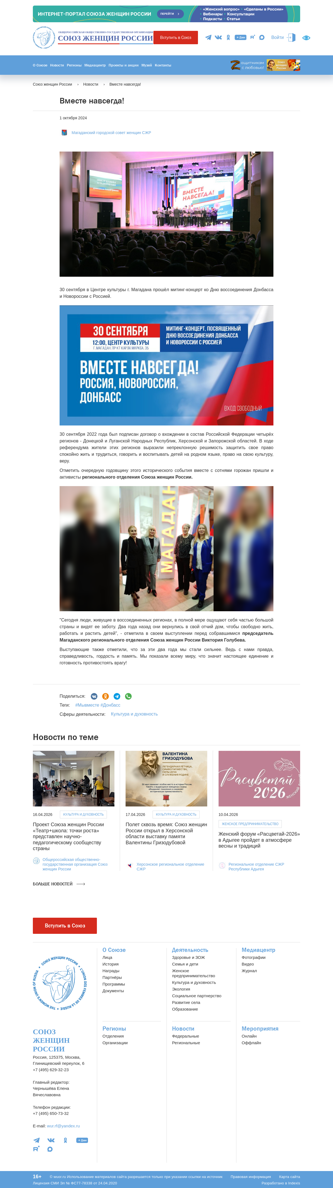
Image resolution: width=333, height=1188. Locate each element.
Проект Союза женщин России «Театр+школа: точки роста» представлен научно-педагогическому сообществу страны (68, 836)
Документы (113, 990)
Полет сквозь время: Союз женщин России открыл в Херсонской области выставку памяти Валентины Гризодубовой (166, 833)
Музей (146, 65)
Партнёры (112, 977)
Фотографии (254, 957)
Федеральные (185, 1036)
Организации (115, 1042)
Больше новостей (59, 884)
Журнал (249, 970)
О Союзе (40, 65)
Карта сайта (289, 1177)
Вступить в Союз (175, 37)
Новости (57, 65)
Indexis (294, 1183)
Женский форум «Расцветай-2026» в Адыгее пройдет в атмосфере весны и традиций (259, 840)
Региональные (186, 1042)
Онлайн (249, 1036)
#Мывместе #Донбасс (97, 705)
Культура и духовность (134, 714)
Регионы (74, 65)
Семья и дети (185, 964)
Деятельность (190, 950)
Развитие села (186, 1002)
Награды (110, 970)
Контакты (163, 65)
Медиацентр (95, 65)
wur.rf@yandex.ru (63, 1125)
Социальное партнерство (196, 995)
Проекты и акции (124, 65)
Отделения (113, 1036)
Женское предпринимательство (250, 823)
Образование (185, 1009)
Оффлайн (251, 1042)
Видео (248, 964)
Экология (181, 989)
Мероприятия (260, 1028)
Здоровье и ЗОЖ (188, 957)
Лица (107, 957)
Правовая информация (251, 1177)
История (110, 964)
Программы (113, 984)
